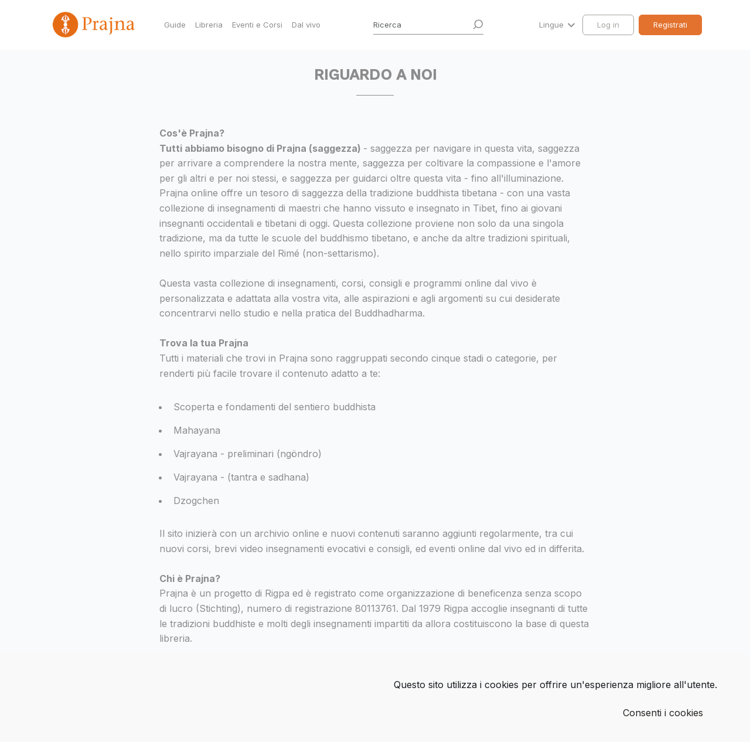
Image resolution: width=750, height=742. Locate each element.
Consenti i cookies (663, 713)
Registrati (670, 24)
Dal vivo (306, 24)
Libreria (209, 24)
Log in (608, 24)
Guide (175, 24)
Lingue (552, 24)
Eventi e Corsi (257, 24)
